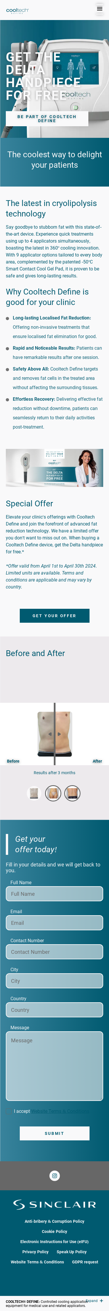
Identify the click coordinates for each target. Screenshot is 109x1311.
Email (16, 911)
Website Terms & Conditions (60, 1111)
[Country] (54, 1009)
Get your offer (54, 615)
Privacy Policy (35, 1251)
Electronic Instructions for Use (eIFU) (54, 1241)
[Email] (54, 922)
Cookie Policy (54, 1231)
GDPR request (85, 1262)
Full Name (20, 882)
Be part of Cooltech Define (46, 118)
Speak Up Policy (72, 1251)
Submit (55, 1133)
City (14, 969)
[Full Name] (54, 893)
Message (19, 1027)
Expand (94, 1301)
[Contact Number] (54, 951)
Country (18, 998)
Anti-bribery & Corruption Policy (54, 1221)
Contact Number (27, 940)
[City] (54, 980)
